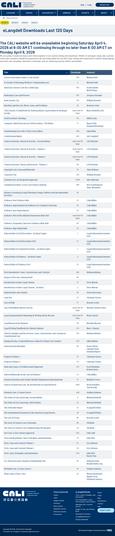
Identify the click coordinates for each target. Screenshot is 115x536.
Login (89, 5)
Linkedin (19, 500)
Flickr (12, 500)
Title (35, 72)
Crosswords (58, 514)
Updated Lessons (60, 509)
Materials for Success (83, 514)
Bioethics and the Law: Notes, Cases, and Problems (25, 105)
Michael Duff (92, 82)
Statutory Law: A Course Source (17, 392)
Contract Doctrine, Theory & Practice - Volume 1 (24, 149)
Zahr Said (91, 433)
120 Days (5, 23)
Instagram (15, 500)
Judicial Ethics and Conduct (15, 292)
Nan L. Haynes (93, 328)
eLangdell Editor (94, 407)
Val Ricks (90, 423)
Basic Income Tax (11, 100)
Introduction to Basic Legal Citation (19, 282)
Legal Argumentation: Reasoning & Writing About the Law (29, 315)
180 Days (15, 23)
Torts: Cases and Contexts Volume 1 (19, 443)
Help (82, 5)
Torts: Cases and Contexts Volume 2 (19, 448)
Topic (55, 498)
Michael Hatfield (94, 397)
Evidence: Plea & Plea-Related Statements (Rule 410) (26, 215)
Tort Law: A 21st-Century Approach (19, 433)
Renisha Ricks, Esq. (95, 463)
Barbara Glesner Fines (96, 307)
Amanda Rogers (93, 351)
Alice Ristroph (93, 179)
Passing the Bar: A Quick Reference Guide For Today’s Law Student (32, 341)
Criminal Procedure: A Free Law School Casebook (25, 185)
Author (56, 495)
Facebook (26, 500)
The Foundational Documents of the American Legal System (29, 412)
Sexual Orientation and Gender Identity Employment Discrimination (33, 379)
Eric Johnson (92, 443)
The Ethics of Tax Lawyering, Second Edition (23, 397)
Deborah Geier (93, 461)
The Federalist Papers (13, 407)
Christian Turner (94, 297)
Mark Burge (92, 90)
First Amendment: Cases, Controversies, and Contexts (27, 272)
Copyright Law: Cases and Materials (19, 169)
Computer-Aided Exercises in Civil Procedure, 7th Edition (28, 123)
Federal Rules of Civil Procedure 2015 (20, 241)
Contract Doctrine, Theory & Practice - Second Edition (27, 141)
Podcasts (57, 503)
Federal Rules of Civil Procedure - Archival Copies (25, 233)
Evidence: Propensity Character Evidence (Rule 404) (26, 223)
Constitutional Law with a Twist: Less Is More (23, 131)
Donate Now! (105, 510)
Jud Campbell (92, 136)
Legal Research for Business (16, 323)
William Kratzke (94, 100)
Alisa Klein (91, 131)
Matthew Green (93, 379)
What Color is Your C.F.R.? (15, 474)
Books (28, 13)
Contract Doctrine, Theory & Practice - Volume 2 (24, 157)
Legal (99, 495)
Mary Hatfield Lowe (95, 110)
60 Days (34, 23)
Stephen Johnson (94, 392)
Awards (66, 13)
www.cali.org (108, 58)
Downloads (75, 72)
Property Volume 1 (12, 356)
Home (4, 17)
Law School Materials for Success (18, 307)
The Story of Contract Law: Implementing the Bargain (27, 428)
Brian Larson (92, 315)
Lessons (10, 13)
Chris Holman (92, 169)
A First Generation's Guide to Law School (21, 77)
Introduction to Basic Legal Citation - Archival (23, 287)
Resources (47, 13)
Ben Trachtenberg (95, 185)
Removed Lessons (60, 511)
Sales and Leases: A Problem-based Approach (23, 367)
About (103, 13)
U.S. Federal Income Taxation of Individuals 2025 (25, 461)
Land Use (8, 297)
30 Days (25, 23)
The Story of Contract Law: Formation (20, 423)
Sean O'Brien (92, 346)
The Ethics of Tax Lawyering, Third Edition (22, 402)
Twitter (23, 500)
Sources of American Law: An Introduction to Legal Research (30, 384)
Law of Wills (9, 302)
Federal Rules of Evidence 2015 (17, 264)
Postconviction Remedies (14, 346)
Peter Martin (92, 282)
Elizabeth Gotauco (94, 479)
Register (104, 5)
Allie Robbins (92, 341)
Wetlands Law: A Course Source (17, 468)
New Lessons (58, 506)
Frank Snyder (92, 87)
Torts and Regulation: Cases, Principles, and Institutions (27, 438)
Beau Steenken (93, 384)
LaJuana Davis (93, 349)
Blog (99, 498)
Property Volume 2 (12, 361)
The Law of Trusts (11, 417)
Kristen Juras (92, 369)
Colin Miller (92, 200)
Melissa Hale (92, 77)
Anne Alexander (94, 187)
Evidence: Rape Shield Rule (15, 228)
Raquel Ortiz (92, 476)
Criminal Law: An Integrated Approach (21, 179)
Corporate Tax (10, 174)
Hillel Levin (92, 118)
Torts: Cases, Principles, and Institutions (21, 453)
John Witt (91, 438)
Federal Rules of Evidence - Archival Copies (22, 256)
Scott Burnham (93, 367)
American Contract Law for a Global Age (21, 87)
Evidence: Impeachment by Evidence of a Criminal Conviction (30, 205)
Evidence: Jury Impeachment (16, 210)
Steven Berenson (94, 292)
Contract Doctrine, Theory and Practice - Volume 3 (25, 164)
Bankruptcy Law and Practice (17, 95)
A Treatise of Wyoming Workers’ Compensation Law (26, 82)
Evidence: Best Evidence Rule (16, 200)
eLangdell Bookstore (83, 517)
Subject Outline (59, 500)
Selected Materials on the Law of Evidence (22, 374)
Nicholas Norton (94, 323)
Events (84, 13)
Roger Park (91, 123)
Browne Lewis (93, 105)
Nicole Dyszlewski (94, 474)
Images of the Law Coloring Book (18, 277)
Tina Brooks (92, 387)
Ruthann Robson (94, 272)
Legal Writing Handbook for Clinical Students (23, 328)
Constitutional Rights (13, 136)
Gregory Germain (94, 95)
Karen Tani (91, 456)
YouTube (8, 500)
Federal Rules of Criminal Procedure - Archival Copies (27, 249)
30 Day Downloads (12, 18)
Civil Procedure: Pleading (15, 118)
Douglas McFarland (95, 126)
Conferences (101, 501)
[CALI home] (18, 4)
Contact (100, 503)
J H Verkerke (92, 141)
